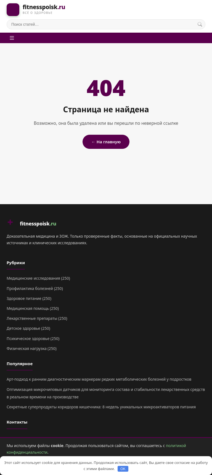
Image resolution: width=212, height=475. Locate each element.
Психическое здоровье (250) (33, 338)
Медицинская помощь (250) (33, 308)
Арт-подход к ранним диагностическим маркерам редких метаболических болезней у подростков (99, 379)
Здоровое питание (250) (29, 298)
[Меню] (12, 38)
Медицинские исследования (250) (38, 278)
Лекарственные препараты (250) (37, 318)
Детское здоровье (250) (28, 328)
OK (123, 469)
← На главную (106, 141)
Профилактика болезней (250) (35, 288)
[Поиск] (200, 24)
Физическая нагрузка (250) (32, 348)
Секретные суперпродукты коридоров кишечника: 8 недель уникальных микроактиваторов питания (101, 406)
